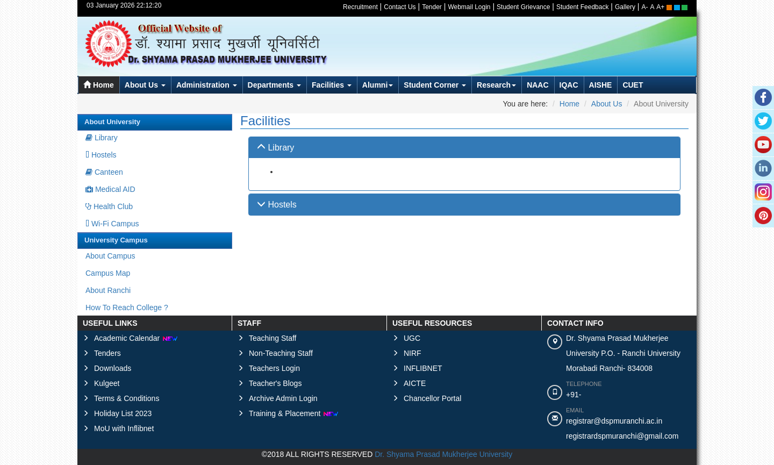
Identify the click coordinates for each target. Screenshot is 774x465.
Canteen (104, 172)
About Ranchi (108, 290)
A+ (660, 7)
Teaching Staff (272, 338)
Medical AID (110, 189)
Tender (432, 7)
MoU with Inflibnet (124, 428)
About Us (145, 85)
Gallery (625, 7)
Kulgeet (106, 383)
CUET (632, 85)
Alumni (377, 85)
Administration (206, 85)
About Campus (110, 256)
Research (496, 85)
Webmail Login (469, 7)
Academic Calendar (136, 338)
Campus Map (107, 273)
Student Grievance (523, 7)
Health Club (109, 206)
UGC (412, 338)
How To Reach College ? (126, 307)
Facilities (332, 85)
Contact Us (399, 7)
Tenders (107, 353)
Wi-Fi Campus (112, 223)
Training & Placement (294, 413)
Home (98, 85)
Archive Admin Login (283, 398)
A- (645, 7)
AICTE (415, 383)
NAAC (537, 85)
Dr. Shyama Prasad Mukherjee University (443, 454)
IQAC (569, 85)
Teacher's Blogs (275, 383)
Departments (274, 85)
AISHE (600, 85)
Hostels (101, 155)
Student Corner (435, 85)
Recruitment (360, 7)
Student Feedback (582, 7)
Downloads (112, 368)
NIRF (412, 353)
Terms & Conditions (126, 398)
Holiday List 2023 (123, 413)
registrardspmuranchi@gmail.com (622, 436)
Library (101, 137)
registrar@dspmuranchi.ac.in (614, 421)
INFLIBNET (423, 368)
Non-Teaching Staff (281, 353)
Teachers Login (274, 368)
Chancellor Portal (432, 398)
